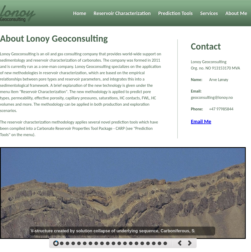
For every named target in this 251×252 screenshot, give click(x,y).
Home (79, 13)
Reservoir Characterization (122, 13)
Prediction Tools (175, 13)
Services (209, 13)
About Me (236, 13)
